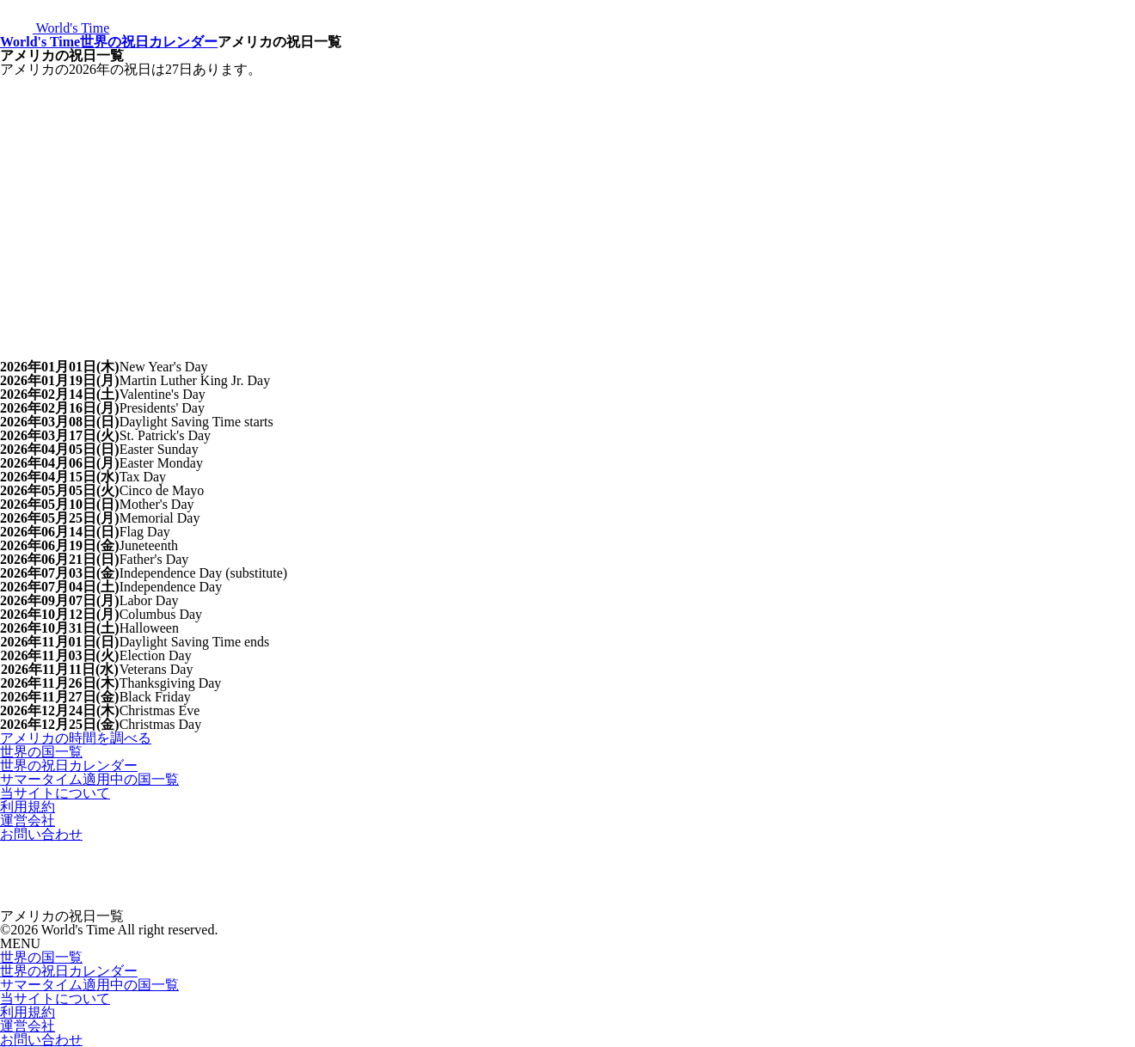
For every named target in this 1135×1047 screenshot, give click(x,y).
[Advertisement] (567, 205)
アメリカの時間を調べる (75, 738)
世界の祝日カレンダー (149, 41)
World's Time (40, 41)
